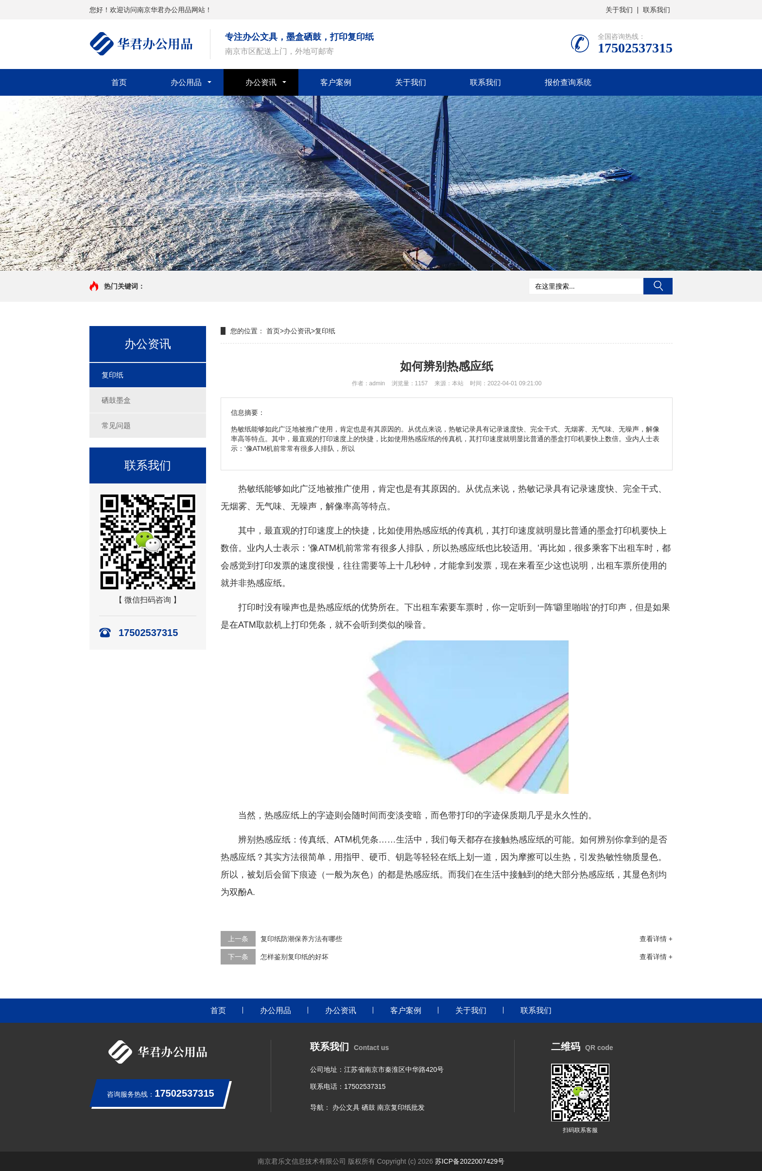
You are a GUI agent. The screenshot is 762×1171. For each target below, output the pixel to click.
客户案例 (335, 82)
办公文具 (346, 1107)
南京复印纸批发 (401, 1107)
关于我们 (619, 10)
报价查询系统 (568, 82)
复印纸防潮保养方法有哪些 (301, 939)
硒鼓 (368, 1107)
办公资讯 (261, 82)
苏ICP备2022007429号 (469, 1161)
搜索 (658, 286)
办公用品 (186, 82)
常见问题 (116, 425)
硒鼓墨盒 (116, 400)
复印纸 (112, 375)
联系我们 (656, 10)
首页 (119, 82)
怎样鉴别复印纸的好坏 (294, 957)
